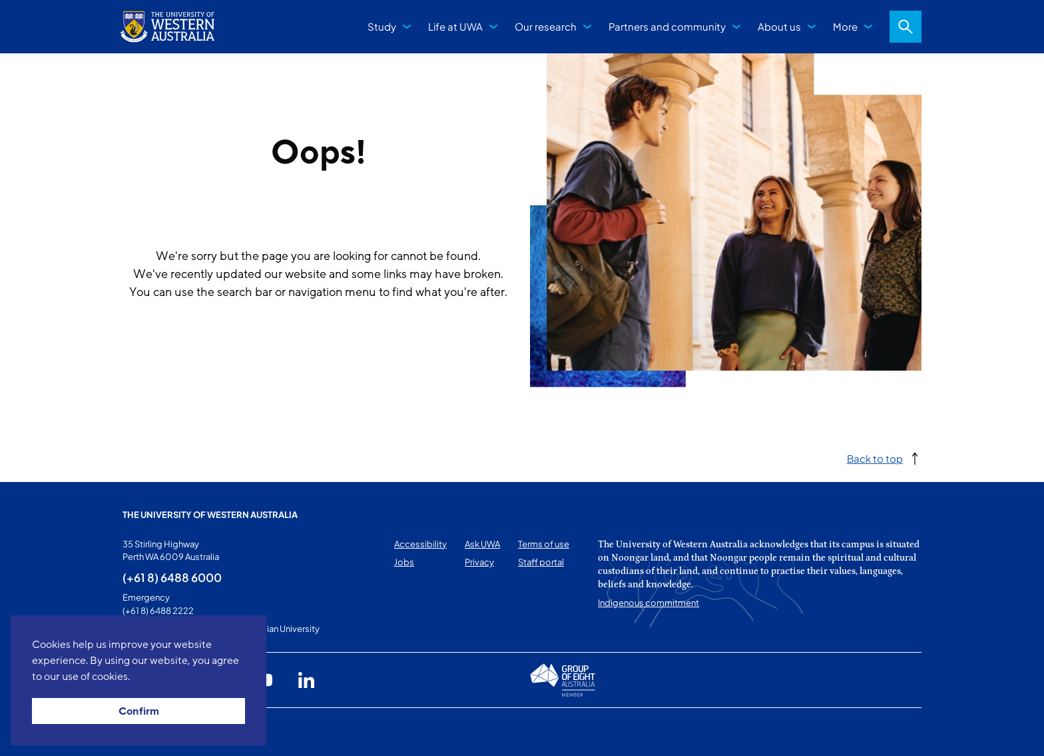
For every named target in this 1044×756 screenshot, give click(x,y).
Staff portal (541, 562)
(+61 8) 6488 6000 (172, 577)
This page (141, 732)
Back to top (875, 458)
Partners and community (667, 26)
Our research (546, 26)
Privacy (479, 562)
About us (779, 26)
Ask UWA (482, 544)
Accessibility (420, 544)
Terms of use (543, 544)
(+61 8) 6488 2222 (158, 610)
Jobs (404, 562)
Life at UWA (455, 26)
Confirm (139, 711)
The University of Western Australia (210, 514)
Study (382, 26)
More (845, 26)
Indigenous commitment (648, 602)
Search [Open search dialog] (905, 27)
